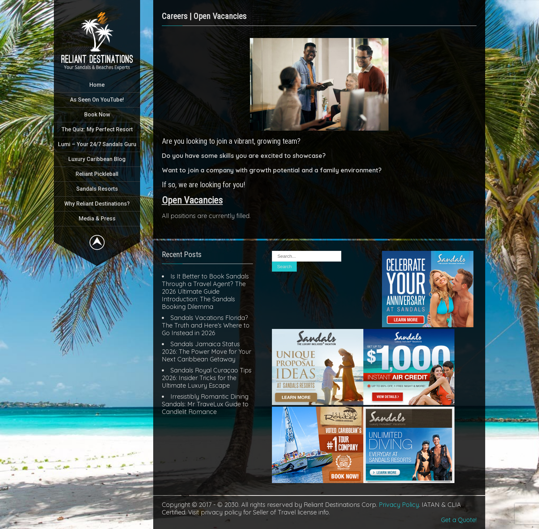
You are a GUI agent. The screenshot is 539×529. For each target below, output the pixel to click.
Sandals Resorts (97, 189)
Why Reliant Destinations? (97, 203)
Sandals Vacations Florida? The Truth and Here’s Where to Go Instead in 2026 (205, 325)
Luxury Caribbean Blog (97, 159)
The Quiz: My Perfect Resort (97, 129)
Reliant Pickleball (97, 174)
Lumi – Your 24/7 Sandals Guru (97, 144)
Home (97, 85)
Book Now (97, 114)
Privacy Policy (399, 505)
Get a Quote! (459, 520)
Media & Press (97, 218)
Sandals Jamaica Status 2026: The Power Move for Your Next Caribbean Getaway (206, 351)
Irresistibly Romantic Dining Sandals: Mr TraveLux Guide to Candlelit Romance (205, 404)
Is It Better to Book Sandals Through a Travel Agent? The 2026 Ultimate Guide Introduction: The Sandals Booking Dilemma (205, 291)
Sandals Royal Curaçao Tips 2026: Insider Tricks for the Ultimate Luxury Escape (207, 377)
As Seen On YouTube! (97, 99)
